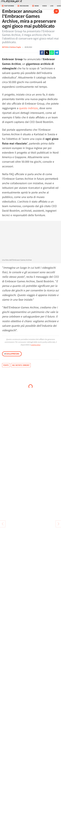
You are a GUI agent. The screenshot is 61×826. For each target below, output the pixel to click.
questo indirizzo (28, 108)
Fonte (6, 365)
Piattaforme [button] (8, 6)
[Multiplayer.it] (11, 1)
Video (44, 6)
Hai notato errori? (20, 365)
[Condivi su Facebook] (42, 52)
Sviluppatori (12, 353)
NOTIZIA (5, 47)
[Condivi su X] (47, 52)
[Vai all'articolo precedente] (58, 524)
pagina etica (35, 345)
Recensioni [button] (23, 6)
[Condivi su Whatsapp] (52, 52)
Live (51, 6)
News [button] (35, 6)
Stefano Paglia (15, 47)
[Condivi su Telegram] (57, 52)
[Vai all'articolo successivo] (2, 524)
